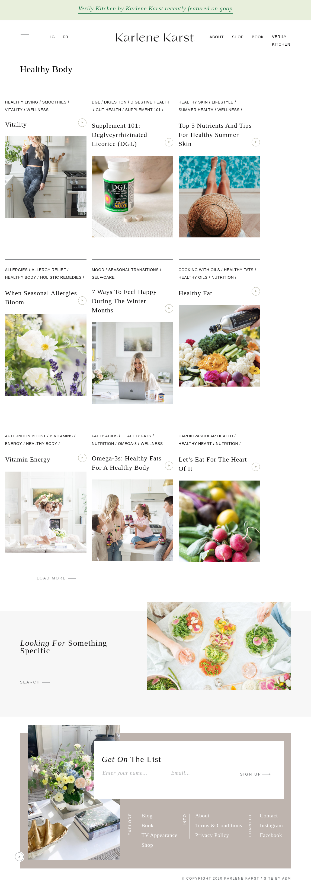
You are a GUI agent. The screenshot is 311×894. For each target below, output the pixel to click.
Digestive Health (149, 102)
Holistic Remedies (61, 277)
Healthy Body (20, 277)
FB (65, 37)
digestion (115, 102)
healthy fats (239, 270)
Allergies (16, 270)
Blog (147, 815)
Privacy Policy (212, 835)
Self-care (103, 277)
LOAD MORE (51, 578)
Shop (238, 37)
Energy (13, 443)
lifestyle (222, 102)
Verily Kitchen (281, 40)
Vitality (14, 110)
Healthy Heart (195, 443)
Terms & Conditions (218, 825)
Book (258, 37)
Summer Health (196, 110)
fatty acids (105, 436)
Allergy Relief (49, 270)
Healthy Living (21, 102)
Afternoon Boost (25, 436)
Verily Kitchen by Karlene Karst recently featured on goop (156, 8)
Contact (269, 815)
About (217, 37)
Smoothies (54, 102)
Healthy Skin (193, 102)
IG (52, 37)
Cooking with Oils (199, 270)
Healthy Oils (193, 277)
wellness (38, 110)
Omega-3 (127, 443)
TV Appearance (159, 835)
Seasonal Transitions (133, 270)
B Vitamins (61, 436)
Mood (98, 270)
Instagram (271, 825)
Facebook (271, 835)
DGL (96, 102)
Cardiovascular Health (206, 436)
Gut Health (108, 110)
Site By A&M (277, 878)
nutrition (222, 277)
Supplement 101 (143, 110)
